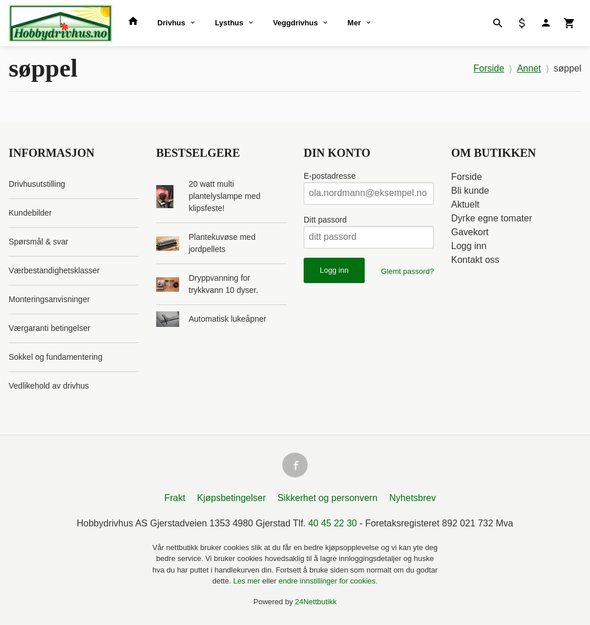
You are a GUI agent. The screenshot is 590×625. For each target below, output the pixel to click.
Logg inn (468, 246)
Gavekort (470, 232)
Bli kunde (470, 190)
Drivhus (171, 22)
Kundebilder (30, 212)
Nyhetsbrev (412, 498)
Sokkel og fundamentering (56, 357)
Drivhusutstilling (37, 184)
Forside (489, 68)
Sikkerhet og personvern (327, 498)
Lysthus (229, 22)
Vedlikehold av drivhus (49, 385)
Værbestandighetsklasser (54, 270)
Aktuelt (465, 204)
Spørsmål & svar (38, 241)
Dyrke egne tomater (491, 218)
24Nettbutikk (315, 602)
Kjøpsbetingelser (231, 498)
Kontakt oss (475, 260)
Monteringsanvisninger (49, 299)
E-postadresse (329, 175)
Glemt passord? (407, 271)
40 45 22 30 (332, 524)
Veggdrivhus (295, 22)
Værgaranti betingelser (49, 328)
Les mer (248, 581)
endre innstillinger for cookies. (327, 581)
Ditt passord (325, 219)
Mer (354, 22)
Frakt (174, 498)
